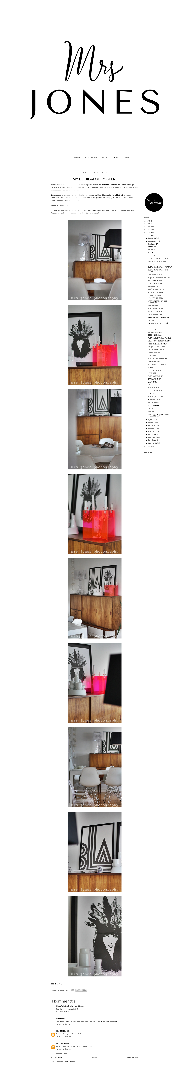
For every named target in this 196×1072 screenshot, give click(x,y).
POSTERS (151, 264)
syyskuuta (152, 420)
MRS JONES (77, 157)
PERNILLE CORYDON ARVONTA (159, 258)
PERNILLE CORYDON (155, 312)
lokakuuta (152, 244)
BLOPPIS (151, 326)
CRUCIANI (151, 320)
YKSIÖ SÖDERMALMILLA (156, 289)
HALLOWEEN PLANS (155, 280)
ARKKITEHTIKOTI (153, 388)
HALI (149, 385)
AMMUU (151, 411)
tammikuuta (152, 443)
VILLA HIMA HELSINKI (155, 315)
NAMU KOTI (152, 373)
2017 (148, 221)
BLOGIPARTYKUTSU (155, 391)
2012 (148, 236)
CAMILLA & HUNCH (155, 295)
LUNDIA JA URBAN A (155, 283)
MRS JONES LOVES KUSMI (156, 347)
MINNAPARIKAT (153, 306)
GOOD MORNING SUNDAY (157, 261)
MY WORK (115, 157)
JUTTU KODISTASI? (91, 157)
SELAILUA (151, 367)
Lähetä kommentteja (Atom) (64, 1061)
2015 (148, 227)
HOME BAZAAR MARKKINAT (157, 344)
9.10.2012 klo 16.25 (63, 1012)
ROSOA (150, 252)
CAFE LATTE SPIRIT (154, 379)
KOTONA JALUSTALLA (155, 397)
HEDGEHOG (152, 329)
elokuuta (151, 422)
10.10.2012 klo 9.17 (63, 1024)
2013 (148, 233)
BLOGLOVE (152, 255)
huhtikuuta (152, 434)
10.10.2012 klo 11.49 (63, 1049)
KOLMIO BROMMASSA (155, 292)
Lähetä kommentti (60, 1053)
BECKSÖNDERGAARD (155, 335)
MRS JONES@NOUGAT (155, 332)
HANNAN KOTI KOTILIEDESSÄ (158, 323)
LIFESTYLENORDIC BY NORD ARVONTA (157, 302)
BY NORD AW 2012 (154, 353)
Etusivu (94, 1058)
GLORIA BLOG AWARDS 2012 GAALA (158, 271)
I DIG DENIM (152, 355)
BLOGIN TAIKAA (153, 405)
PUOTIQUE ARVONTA (155, 376)
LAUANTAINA (152, 382)
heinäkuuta (152, 425)
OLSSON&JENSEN (154, 361)
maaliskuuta (152, 437)
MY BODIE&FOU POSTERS (157, 364)
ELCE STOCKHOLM (154, 370)
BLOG (68, 157)
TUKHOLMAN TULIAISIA (156, 309)
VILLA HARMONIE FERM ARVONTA (159, 341)
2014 (148, 230)
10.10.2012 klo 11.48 (63, 1037)
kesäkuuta (152, 428)
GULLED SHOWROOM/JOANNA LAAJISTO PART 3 (159, 415)
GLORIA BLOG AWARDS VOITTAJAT (160, 267)
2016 (148, 224)
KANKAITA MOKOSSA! (155, 298)
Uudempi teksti (56, 1058)
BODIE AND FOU (154, 399)
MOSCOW (151, 249)
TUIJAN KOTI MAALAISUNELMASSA (160, 278)
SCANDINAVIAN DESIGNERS (157, 359)
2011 (148, 447)
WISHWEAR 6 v (153, 286)
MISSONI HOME (153, 402)
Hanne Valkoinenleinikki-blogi (66, 1006)
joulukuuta (152, 238)
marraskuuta (153, 241)
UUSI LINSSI (152, 394)
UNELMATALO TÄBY (155, 275)
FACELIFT (151, 408)
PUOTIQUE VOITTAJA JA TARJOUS (159, 338)
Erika (58, 1018)
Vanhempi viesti (132, 1058)
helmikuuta (152, 440)
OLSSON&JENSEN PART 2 (156, 350)
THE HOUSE (152, 246)
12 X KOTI (104, 157)
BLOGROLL (126, 157)
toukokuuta (152, 431)
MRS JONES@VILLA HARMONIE (158, 317)
